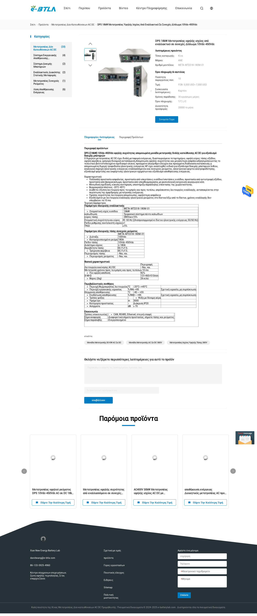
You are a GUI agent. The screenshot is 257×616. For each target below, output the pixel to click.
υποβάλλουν (98, 400)
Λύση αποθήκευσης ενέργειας (49, 91)
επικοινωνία (183, 8)
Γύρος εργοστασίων (114, 565)
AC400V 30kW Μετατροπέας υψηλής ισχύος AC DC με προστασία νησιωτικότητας (151, 491)
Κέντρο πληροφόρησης (151, 8)
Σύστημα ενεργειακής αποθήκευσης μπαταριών (49, 57)
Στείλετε (184, 595)
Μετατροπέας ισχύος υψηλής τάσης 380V (188, 342)
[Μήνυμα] (202, 582)
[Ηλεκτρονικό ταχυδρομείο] (202, 571)
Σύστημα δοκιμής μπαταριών (49, 65)
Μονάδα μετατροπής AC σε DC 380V (145, 342)
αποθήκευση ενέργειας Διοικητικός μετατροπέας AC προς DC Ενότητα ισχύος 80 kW (205, 491)
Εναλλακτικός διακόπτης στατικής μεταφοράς (49, 74)
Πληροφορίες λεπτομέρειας (99, 137)
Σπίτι (67, 8)
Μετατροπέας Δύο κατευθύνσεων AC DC (49, 48)
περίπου (84, 8)
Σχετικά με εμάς (112, 550)
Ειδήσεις (108, 580)
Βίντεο (123, 8)
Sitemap (108, 587)
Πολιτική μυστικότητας (111, 596)
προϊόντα (104, 8)
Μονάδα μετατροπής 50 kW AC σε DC (104, 342)
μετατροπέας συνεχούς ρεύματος (49, 82)
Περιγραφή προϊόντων (131, 137)
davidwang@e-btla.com (42, 558)
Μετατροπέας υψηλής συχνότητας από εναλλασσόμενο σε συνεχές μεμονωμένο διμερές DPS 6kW (103, 491)
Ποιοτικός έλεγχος (114, 572)
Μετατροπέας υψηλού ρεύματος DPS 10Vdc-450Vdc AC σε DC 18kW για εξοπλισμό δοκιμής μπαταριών (53, 491)
